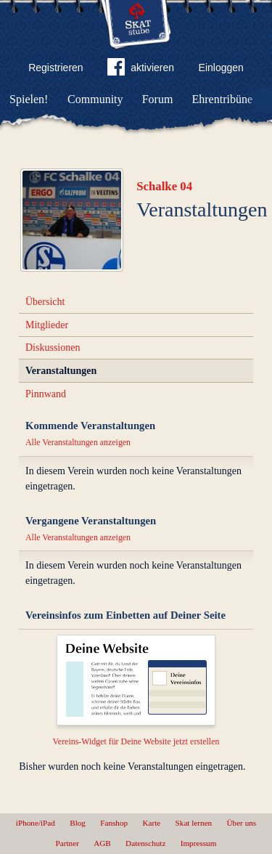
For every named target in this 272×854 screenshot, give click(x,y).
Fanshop (114, 822)
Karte (151, 822)
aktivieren (140, 69)
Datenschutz (145, 843)
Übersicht (45, 301)
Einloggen (221, 67)
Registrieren (55, 67)
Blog (78, 822)
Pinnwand (45, 394)
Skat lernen (194, 822)
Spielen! (28, 99)
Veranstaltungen (60, 370)
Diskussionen (52, 347)
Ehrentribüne (222, 99)
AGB (102, 843)
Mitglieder (46, 325)
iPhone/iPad (35, 822)
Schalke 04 (164, 186)
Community (95, 99)
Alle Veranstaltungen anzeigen (78, 442)
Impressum (199, 843)
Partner (67, 843)
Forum (157, 99)
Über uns (241, 822)
